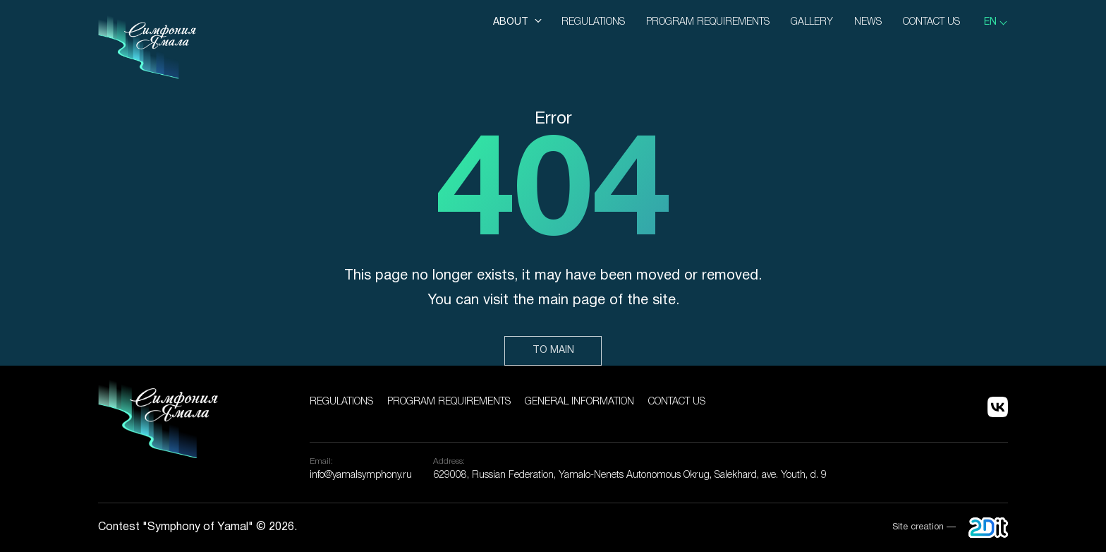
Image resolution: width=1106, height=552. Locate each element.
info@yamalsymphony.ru (361, 475)
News (868, 22)
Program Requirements (708, 22)
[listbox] (995, 22)
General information (579, 402)
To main (553, 350)
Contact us (931, 22)
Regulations (593, 22)
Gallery (812, 22)
